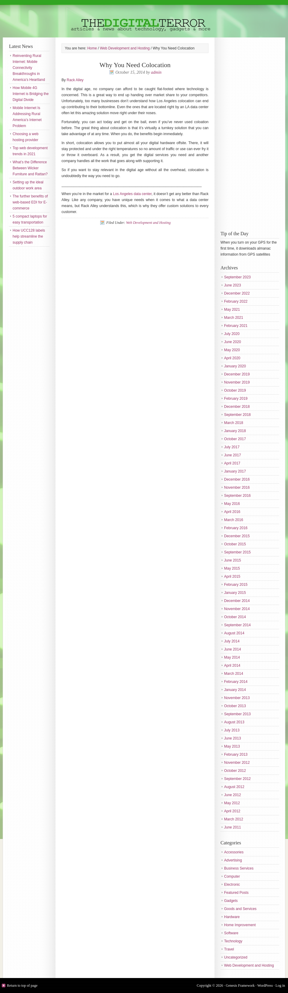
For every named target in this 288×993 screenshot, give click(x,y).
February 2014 (236, 682)
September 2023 (237, 277)
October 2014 (235, 617)
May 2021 (232, 309)
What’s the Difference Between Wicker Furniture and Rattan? (30, 168)
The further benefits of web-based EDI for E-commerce (30, 202)
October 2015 (235, 544)
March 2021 (233, 318)
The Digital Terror (144, 18)
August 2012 (234, 787)
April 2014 (232, 665)
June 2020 (232, 342)
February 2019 (236, 398)
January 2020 (235, 366)
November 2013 (237, 698)
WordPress (265, 985)
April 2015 (232, 576)
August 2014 (234, 633)
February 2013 (236, 754)
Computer (232, 876)
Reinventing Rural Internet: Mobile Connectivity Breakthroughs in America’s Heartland (29, 68)
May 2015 (232, 568)
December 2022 (237, 293)
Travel (229, 949)
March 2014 (233, 673)
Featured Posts (236, 893)
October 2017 (235, 439)
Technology (233, 941)
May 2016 (232, 504)
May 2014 (232, 657)
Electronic (232, 884)
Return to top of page (22, 985)
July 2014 (231, 641)
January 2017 (235, 471)
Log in (280, 985)
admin (156, 72)
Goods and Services (240, 909)
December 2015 (237, 536)
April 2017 (232, 463)
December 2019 (237, 374)
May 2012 (232, 803)
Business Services (239, 868)
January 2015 (235, 593)
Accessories (234, 852)
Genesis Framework (240, 985)
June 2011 (232, 827)
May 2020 (232, 350)
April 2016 (232, 512)
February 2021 (236, 326)
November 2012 (237, 762)
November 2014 (237, 609)
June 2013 (232, 738)
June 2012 (232, 795)
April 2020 (232, 358)
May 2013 (232, 746)
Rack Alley (75, 80)
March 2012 (233, 819)
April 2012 (232, 811)
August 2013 (234, 722)
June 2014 (232, 649)
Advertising (233, 860)
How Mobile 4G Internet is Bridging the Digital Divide (31, 94)
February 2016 (236, 528)
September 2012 (237, 779)
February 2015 (236, 584)
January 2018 (235, 431)
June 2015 (232, 560)
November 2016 (237, 487)
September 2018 (237, 415)
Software (231, 933)
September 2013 (237, 714)
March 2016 (233, 520)
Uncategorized (235, 957)
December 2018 (237, 407)
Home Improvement (240, 925)
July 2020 (231, 334)
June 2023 (232, 285)
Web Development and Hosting (148, 223)
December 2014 (237, 601)
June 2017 (232, 455)
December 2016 (237, 479)
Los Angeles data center (132, 194)
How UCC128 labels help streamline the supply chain (29, 236)
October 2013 (235, 706)
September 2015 (237, 552)
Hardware (232, 917)
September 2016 (237, 496)
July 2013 (231, 730)
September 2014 (237, 625)
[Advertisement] (244, 133)
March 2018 (233, 423)
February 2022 (236, 301)
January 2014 (235, 690)
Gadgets (231, 901)
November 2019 (237, 382)
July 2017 (231, 447)
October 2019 (235, 390)
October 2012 (235, 771)
